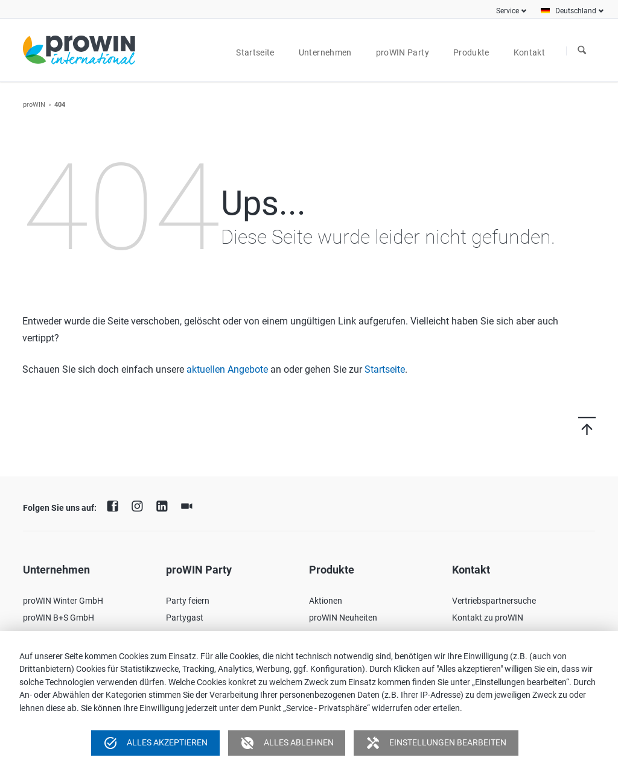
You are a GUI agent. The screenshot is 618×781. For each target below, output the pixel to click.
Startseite (385, 369)
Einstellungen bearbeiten (436, 743)
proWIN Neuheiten (343, 617)
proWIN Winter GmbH (63, 601)
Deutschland (575, 11)
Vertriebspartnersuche (494, 601)
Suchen (582, 51)
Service (507, 11)
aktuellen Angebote (227, 369)
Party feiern (187, 601)
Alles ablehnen (287, 743)
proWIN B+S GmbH (58, 617)
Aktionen (325, 601)
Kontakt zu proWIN (487, 617)
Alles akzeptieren (155, 743)
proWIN (34, 105)
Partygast (184, 617)
